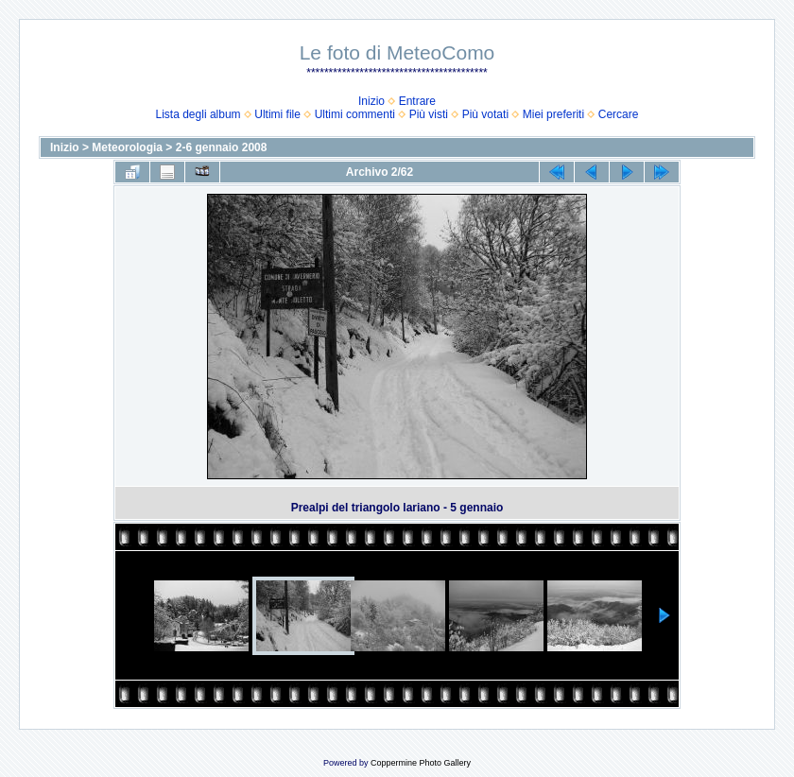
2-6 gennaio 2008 (222, 147)
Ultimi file (277, 114)
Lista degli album (198, 114)
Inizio (371, 101)
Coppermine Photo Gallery (421, 763)
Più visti (428, 114)
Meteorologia (127, 147)
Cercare (618, 114)
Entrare (417, 101)
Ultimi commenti (355, 114)
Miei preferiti (553, 114)
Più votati (485, 114)
